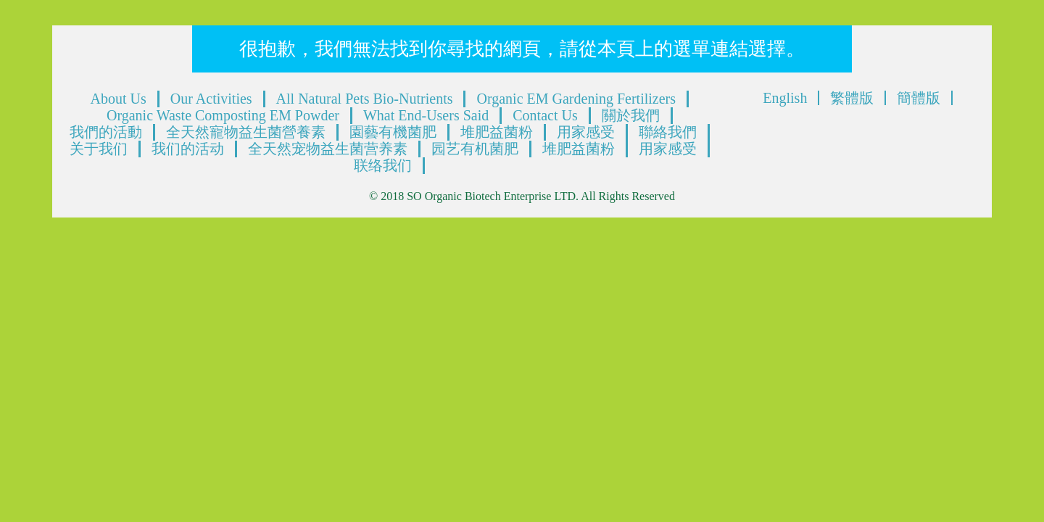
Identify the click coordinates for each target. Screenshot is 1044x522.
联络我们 (383, 165)
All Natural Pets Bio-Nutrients (364, 99)
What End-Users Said (426, 115)
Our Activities (211, 99)
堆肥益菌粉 (496, 132)
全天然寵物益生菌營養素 (246, 132)
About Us (118, 99)
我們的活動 (106, 132)
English (785, 98)
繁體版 (852, 98)
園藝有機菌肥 (392, 132)
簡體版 (918, 98)
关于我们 (99, 149)
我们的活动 (188, 149)
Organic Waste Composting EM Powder (223, 115)
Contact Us (545, 115)
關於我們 (631, 115)
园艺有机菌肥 (474, 149)
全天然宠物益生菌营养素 (327, 149)
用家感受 (586, 132)
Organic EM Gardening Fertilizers (576, 99)
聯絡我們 (668, 132)
